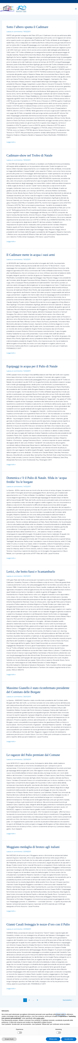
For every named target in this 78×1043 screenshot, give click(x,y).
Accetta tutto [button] (68, 1039)
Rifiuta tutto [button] (53, 1039)
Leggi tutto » (11, 144)
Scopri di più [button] (9, 1039)
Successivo (68, 1002)
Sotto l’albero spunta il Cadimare (27, 29)
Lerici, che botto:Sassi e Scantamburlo (30, 574)
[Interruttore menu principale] (76, 10)
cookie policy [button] (40, 1018)
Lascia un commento (14, 34)
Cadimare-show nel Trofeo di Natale (29, 158)
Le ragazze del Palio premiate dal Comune (33, 757)
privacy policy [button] (60, 1014)
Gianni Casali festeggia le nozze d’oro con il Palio (38, 926)
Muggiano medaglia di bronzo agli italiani (33, 849)
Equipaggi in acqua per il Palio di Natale (32, 368)
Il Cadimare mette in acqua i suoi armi (30, 257)
